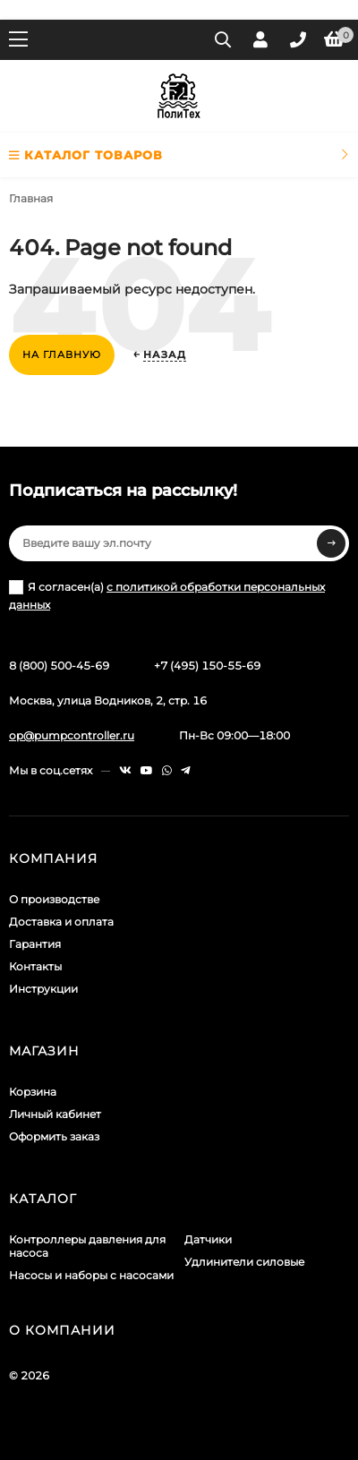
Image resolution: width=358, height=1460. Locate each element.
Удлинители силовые (244, 1261)
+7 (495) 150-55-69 (207, 665)
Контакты (35, 966)
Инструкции (43, 988)
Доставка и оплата (61, 921)
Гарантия (35, 944)
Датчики (208, 1239)
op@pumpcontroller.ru (71, 735)
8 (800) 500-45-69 (59, 665)
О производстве (54, 899)
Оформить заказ (54, 1136)
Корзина (32, 1091)
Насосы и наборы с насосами (91, 1275)
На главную (61, 354)
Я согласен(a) (167, 595)
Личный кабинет (55, 1114)
